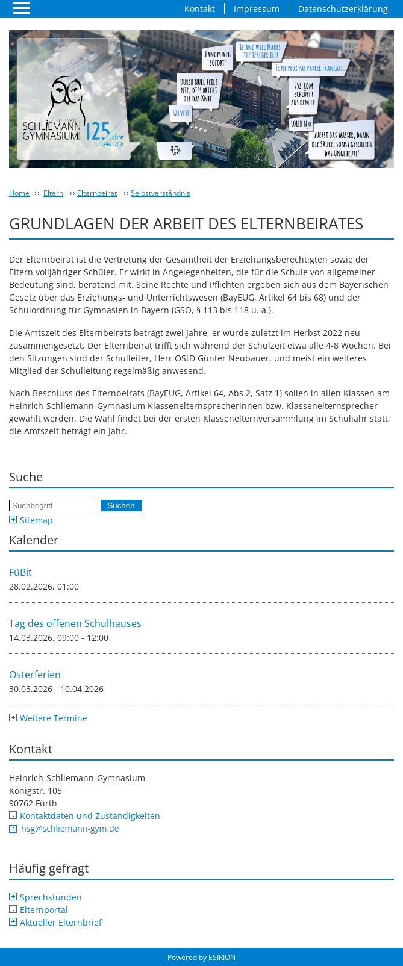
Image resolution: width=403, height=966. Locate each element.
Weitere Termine (53, 718)
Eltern (53, 193)
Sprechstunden (51, 897)
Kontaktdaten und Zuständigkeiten (90, 815)
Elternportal (44, 909)
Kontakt (199, 8)
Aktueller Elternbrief (61, 922)
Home (19, 193)
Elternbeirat (97, 193)
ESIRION (222, 957)
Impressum (257, 8)
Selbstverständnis (160, 193)
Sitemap (36, 520)
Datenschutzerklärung (343, 8)
